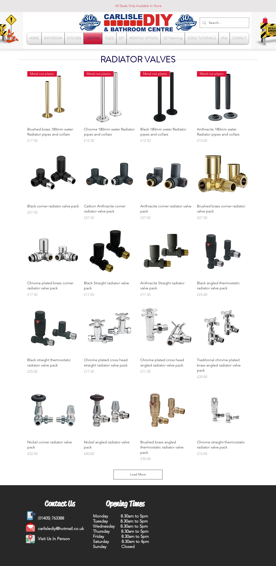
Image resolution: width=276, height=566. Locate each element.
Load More (138, 474)
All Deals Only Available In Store (138, 6)
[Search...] (224, 23)
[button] (265, 20)
